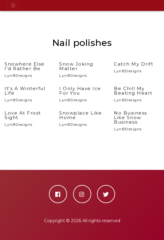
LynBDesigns (27, 70)
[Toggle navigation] (13, 5)
